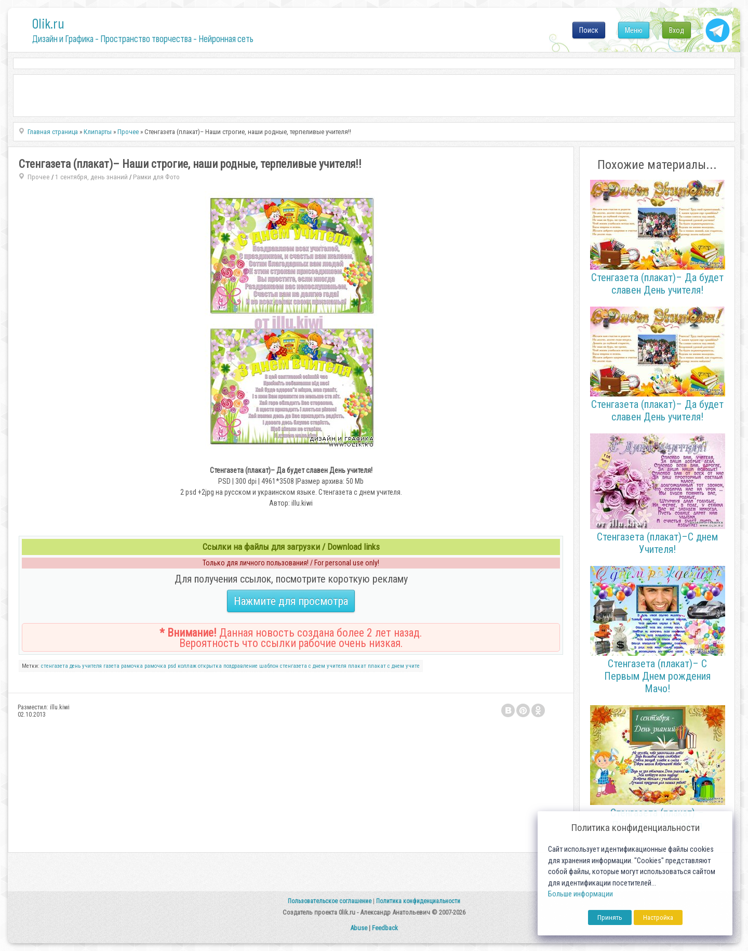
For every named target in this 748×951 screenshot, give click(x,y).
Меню (634, 30)
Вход (676, 30)
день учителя (86, 666)
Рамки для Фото (156, 177)
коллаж (187, 666)
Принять (609, 917)
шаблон (268, 666)
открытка (210, 666)
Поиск (588, 30)
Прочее (39, 177)
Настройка (658, 917)
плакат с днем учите (394, 666)
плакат (357, 666)
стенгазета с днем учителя (313, 666)
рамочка (132, 666)
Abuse (358, 928)
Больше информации (580, 894)
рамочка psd (160, 666)
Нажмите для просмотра (291, 601)
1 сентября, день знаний (91, 177)
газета (111, 666)
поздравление (240, 666)
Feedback (385, 928)
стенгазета (54, 666)
